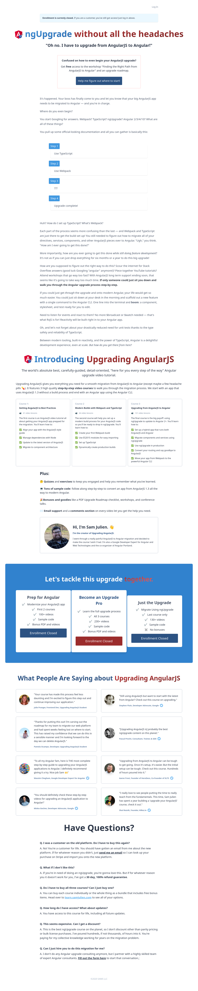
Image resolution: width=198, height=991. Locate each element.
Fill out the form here (92, 958)
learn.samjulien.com (78, 897)
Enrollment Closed (43, 633)
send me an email (110, 852)
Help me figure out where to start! (99, 81)
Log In (155, 6)
